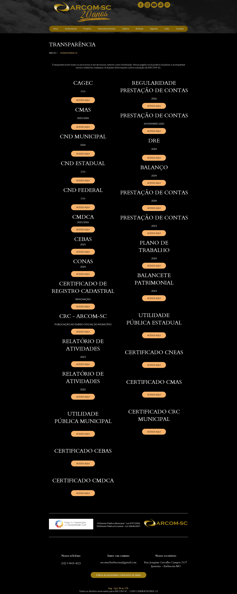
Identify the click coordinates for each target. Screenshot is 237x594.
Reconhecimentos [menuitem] (106, 29)
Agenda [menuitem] (154, 29)
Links (166, 29)
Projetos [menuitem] (87, 29)
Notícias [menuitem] (139, 29)
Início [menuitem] (55, 29)
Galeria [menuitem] (125, 29)
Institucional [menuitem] (70, 29)
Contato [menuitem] (180, 29)
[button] (83, 100)
